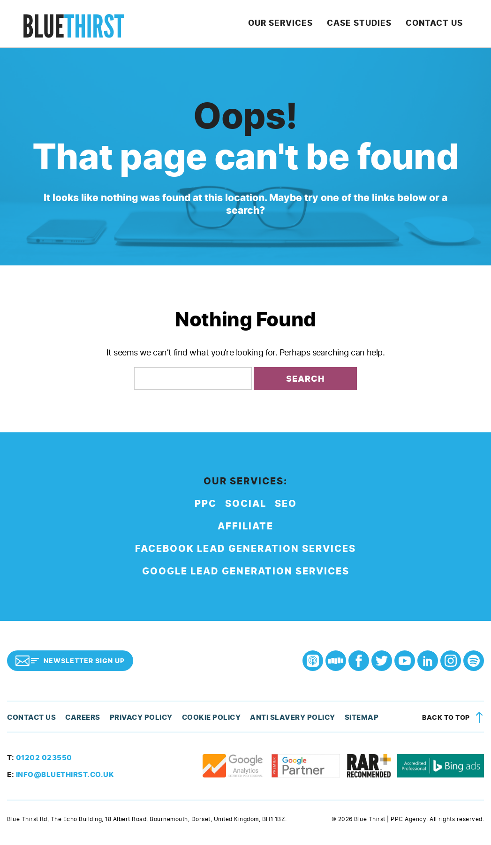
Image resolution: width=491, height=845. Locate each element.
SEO (286, 508)
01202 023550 (37, 763)
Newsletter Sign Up (70, 665)
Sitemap (343, 722)
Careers (79, 722)
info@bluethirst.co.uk (56, 780)
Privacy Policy (134, 722)
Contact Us (440, 25)
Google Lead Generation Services (245, 576)
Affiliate (245, 531)
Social (245, 508)
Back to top (454, 722)
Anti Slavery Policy (277, 722)
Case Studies (372, 25)
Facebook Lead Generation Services (245, 553)
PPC (206, 508)
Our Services (301, 25)
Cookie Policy (201, 722)
